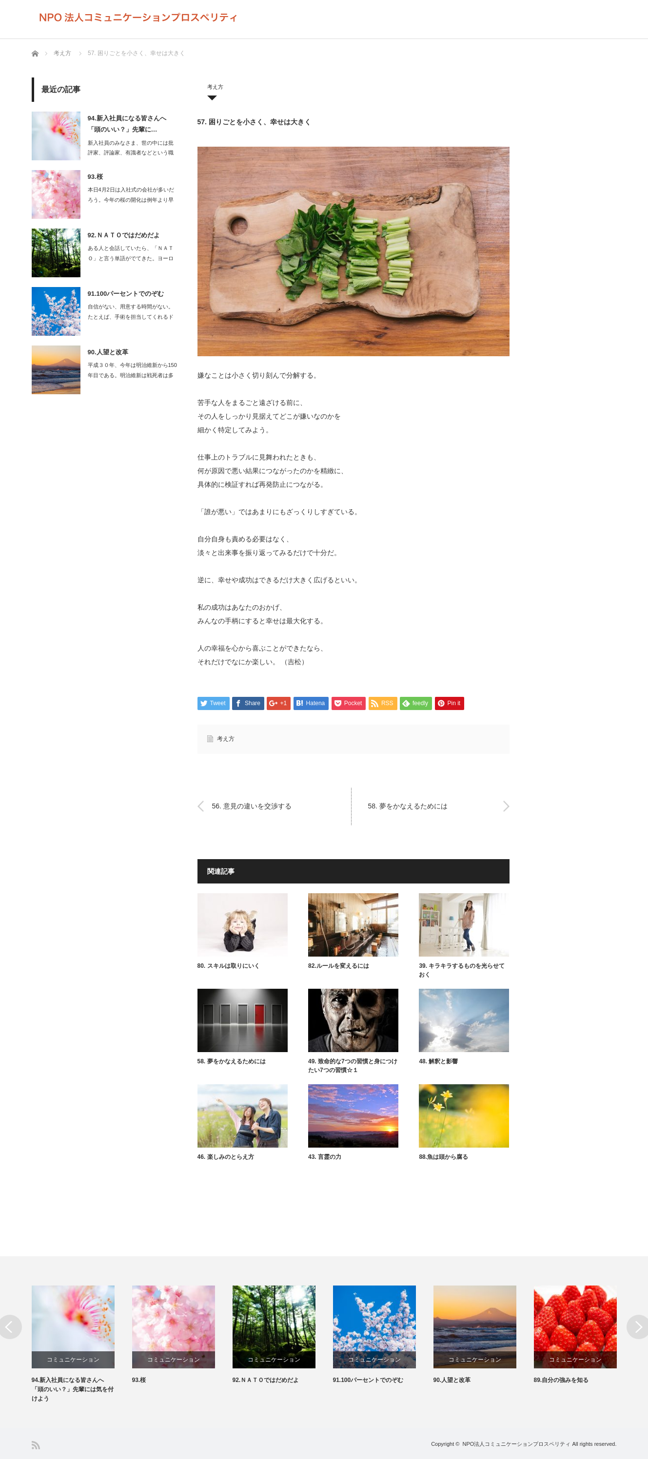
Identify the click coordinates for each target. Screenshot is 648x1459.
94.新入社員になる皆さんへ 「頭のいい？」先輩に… (127, 124)
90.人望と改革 (108, 352)
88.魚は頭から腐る (443, 1156)
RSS (36, 1445)
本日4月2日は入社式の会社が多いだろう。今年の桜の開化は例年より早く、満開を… (131, 200)
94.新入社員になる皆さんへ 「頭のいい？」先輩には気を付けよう (73, 1389)
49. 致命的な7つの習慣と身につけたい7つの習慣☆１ (352, 1066)
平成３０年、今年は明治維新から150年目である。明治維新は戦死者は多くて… (132, 375)
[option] (82, 1345)
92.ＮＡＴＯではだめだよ (124, 235)
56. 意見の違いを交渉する (252, 806)
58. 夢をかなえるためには (408, 806)
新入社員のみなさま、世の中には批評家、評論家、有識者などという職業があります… (131, 153)
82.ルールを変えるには (338, 965)
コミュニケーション (73, 1359)
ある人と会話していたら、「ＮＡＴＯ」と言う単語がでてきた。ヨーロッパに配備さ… (131, 258)
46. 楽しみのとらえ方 (225, 1156)
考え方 (62, 53)
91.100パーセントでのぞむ (126, 293)
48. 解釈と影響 (438, 1061)
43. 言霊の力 (324, 1156)
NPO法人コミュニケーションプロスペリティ (517, 1444)
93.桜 (95, 176)
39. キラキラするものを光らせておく (462, 970)
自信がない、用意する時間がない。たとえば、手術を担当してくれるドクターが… (131, 317)
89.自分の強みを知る (561, 1380)
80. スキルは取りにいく (228, 965)
